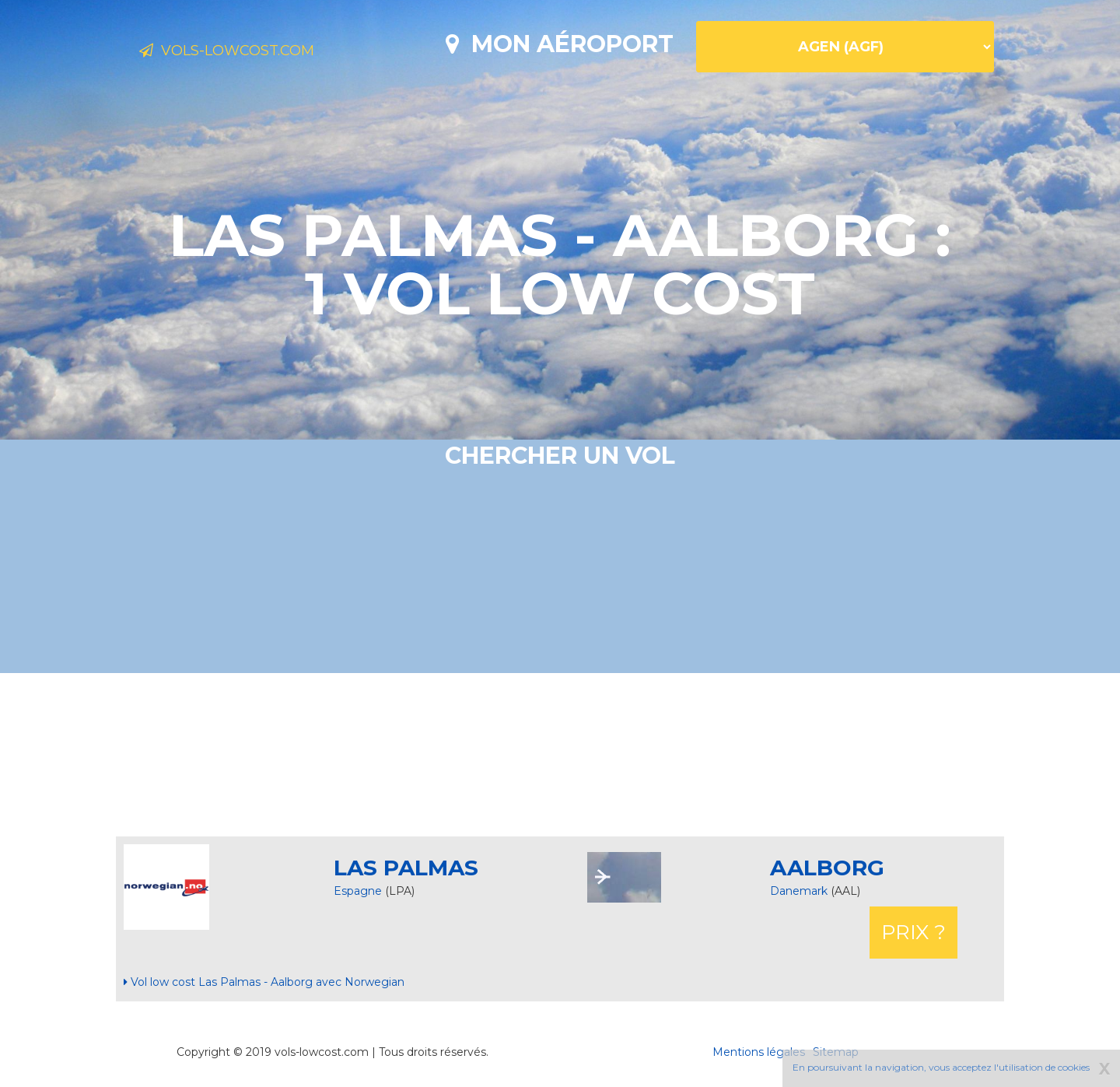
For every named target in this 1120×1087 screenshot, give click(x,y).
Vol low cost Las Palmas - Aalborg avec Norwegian (264, 982)
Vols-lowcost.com (261, 53)
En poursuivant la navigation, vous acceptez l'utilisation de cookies (941, 1067)
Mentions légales (758, 1052)
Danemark (800, 891)
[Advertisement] (560, 755)
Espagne (358, 891)
